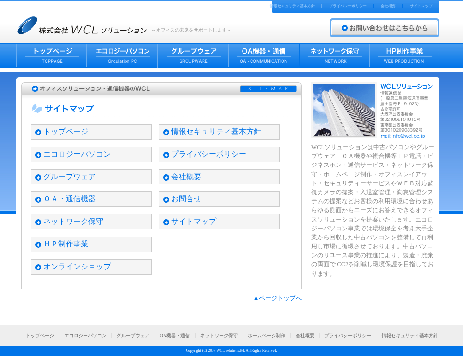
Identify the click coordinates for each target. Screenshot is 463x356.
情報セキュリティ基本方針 (292, 6)
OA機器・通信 (175, 335)
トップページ (65, 131)
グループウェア (69, 177)
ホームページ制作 (266, 335)
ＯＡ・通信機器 (69, 199)
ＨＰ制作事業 (65, 244)
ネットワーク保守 (73, 221)
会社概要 (388, 6)
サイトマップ (421, 6)
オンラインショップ (77, 266)
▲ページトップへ (277, 298)
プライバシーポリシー (348, 6)
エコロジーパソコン (77, 154)
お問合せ (186, 199)
